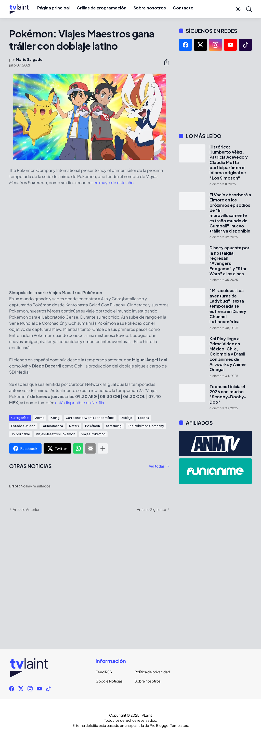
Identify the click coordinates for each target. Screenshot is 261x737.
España (143, 418)
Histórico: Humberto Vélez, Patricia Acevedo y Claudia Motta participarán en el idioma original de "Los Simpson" (229, 162)
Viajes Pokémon (93, 434)
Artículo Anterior (26, 509)
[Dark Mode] (235, 9)
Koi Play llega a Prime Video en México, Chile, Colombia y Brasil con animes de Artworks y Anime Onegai (228, 354)
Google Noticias (109, 681)
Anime (39, 418)
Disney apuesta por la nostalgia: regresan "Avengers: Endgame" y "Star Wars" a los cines (230, 260)
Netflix (74, 426)
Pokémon (92, 426)
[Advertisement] (215, 92)
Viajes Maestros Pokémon (55, 434)
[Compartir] (165, 62)
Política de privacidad (150, 672)
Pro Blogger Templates (169, 725)
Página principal (53, 7)
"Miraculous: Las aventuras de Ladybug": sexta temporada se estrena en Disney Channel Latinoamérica (228, 306)
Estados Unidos (23, 426)
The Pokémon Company (146, 426)
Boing (55, 418)
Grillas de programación (101, 7)
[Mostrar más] (103, 448)
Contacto (183, 7)
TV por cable (20, 434)
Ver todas (157, 466)
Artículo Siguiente (151, 509)
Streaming (114, 426)
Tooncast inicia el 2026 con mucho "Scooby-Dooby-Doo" (228, 394)
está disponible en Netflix (79, 402)
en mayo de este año (114, 182)
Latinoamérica (52, 426)
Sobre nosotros (150, 7)
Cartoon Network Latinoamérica (90, 418)
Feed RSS (104, 672)
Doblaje (126, 418)
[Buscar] (247, 9)
